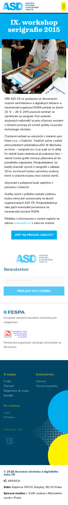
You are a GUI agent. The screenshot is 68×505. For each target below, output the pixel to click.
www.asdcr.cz (22, 223)
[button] (63, 6)
